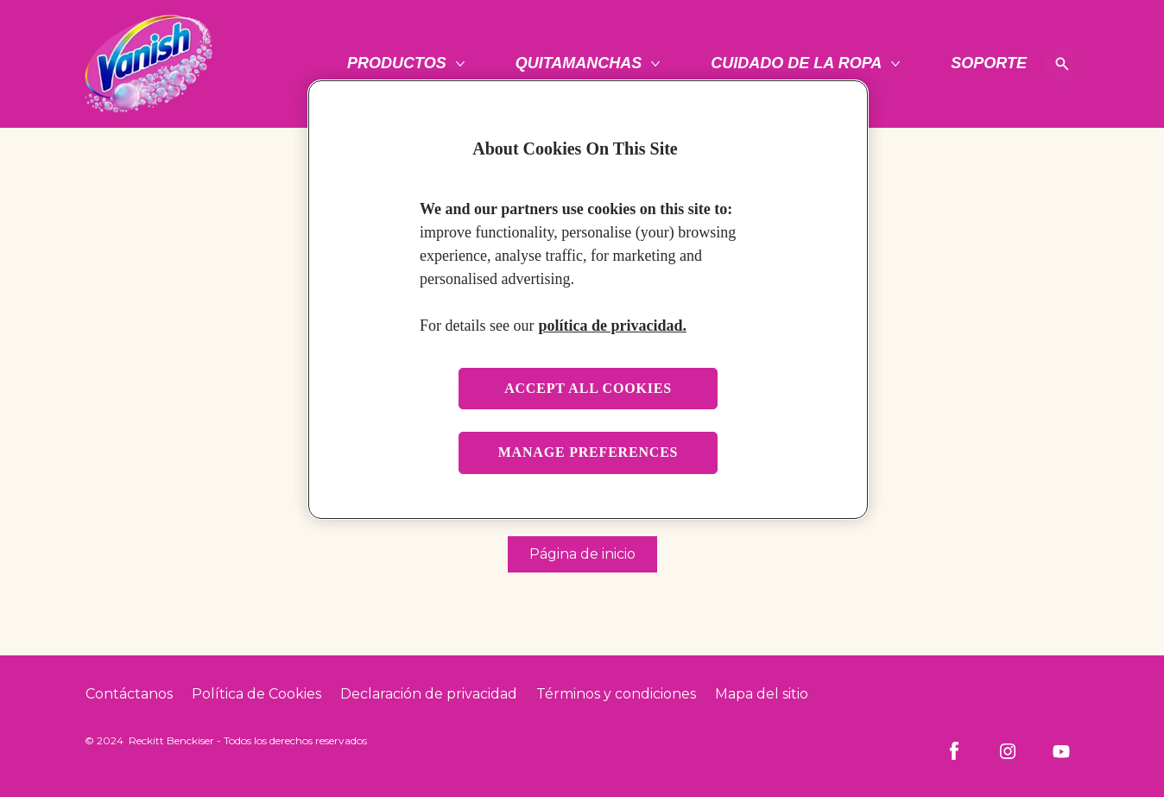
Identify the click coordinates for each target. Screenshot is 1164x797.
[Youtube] (1061, 751)
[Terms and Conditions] (616, 694)
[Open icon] (1062, 64)
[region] (588, 299)
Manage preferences (588, 452)
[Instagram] (1008, 751)
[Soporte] (989, 64)
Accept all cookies (588, 388)
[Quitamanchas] (579, 64)
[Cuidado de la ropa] (796, 64)
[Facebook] (954, 751)
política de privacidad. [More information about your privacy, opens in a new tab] (612, 325)
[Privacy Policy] (428, 694)
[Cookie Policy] (256, 694)
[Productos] (396, 64)
